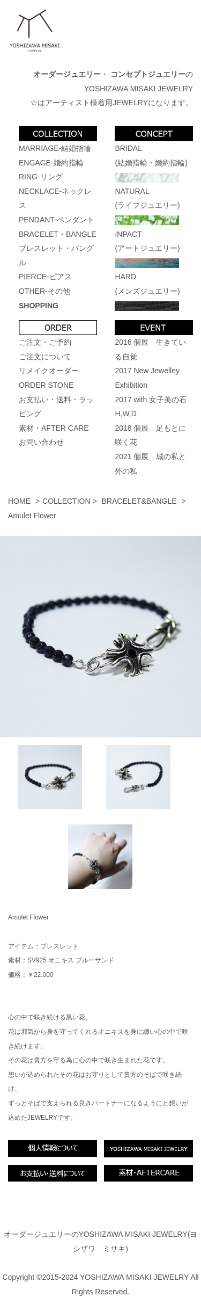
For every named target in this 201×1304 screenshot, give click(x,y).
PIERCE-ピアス (45, 276)
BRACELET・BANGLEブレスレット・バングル (57, 248)
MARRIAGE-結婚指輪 (55, 148)
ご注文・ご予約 (45, 342)
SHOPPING (38, 305)
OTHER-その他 (44, 291)
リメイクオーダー (49, 370)
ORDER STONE (46, 385)
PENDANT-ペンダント (56, 219)
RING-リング (41, 176)
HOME (19, 501)
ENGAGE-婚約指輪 (51, 162)
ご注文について (45, 356)
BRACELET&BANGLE (139, 501)
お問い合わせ (41, 442)
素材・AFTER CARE (54, 428)
